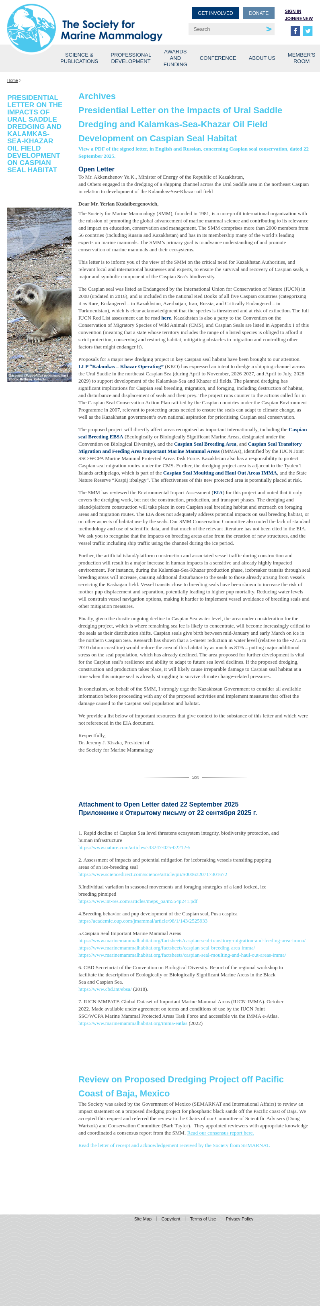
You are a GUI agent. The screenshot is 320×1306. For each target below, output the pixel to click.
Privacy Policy (239, 1218)
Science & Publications (79, 58)
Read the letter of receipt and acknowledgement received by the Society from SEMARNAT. (174, 1145)
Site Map (143, 1218)
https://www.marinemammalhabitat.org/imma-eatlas (132, 1023)
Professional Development (131, 58)
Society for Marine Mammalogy (85, 19)
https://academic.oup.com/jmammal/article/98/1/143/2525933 (142, 921)
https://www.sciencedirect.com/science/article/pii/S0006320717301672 (152, 874)
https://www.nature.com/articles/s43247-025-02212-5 (134, 847)
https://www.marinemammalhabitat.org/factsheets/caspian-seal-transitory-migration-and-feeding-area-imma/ (192, 940)
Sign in (293, 11)
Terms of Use (203, 1218)
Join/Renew (299, 18)
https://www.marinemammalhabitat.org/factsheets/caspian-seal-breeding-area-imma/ (166, 948)
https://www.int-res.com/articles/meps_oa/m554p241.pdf (137, 901)
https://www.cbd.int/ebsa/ (105, 989)
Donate (259, 13)
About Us (262, 58)
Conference (218, 58)
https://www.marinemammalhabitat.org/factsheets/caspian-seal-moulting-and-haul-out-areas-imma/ (182, 955)
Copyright (170, 1218)
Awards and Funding (175, 58)
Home (12, 80)
